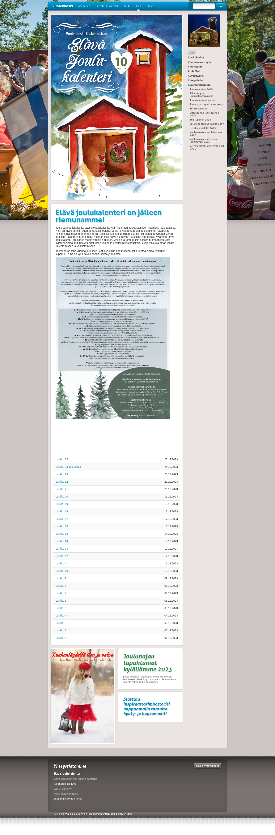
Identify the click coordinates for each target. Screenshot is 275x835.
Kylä (138, 7)
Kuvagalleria (196, 75)
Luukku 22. (62, 481)
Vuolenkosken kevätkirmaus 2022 (206, 134)
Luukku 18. (62, 511)
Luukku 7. (61, 593)
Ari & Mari (194, 71)
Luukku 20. (62, 496)
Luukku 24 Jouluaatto (68, 466)
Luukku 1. (61, 637)
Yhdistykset (195, 66)
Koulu (127, 6)
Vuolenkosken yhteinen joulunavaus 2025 (203, 140)
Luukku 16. (62, 526)
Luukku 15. (62, 533)
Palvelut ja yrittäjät (107, 6)
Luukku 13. (62, 548)
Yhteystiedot (196, 80)
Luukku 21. (62, 489)
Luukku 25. (62, 459)
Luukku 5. (61, 608)
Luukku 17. (62, 518)
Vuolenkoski (62, 6)
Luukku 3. (61, 622)
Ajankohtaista (196, 57)
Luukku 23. (62, 474)
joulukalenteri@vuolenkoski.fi (68, 798)
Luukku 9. (61, 578)
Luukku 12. (62, 556)
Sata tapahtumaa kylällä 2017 (207, 123)
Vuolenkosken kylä (199, 62)
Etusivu (150, 6)
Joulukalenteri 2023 (201, 89)
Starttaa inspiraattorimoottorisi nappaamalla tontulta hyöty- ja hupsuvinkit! (146, 706)
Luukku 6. (61, 600)
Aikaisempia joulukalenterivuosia (201, 95)
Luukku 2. (61, 630)
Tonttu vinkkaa (198, 108)
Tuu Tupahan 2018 (200, 119)
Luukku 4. (61, 615)
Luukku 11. (62, 563)
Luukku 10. (62, 570)
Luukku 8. (61, 585)
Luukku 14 (62, 541)
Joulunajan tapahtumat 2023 (206, 104)
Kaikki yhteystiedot (207, 765)
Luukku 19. (62, 504)
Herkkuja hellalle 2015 (203, 128)
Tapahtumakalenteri (200, 85)
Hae (220, 6)
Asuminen (84, 6)
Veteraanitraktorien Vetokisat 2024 (207, 147)
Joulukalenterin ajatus (202, 100)
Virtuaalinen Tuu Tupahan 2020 (204, 114)
